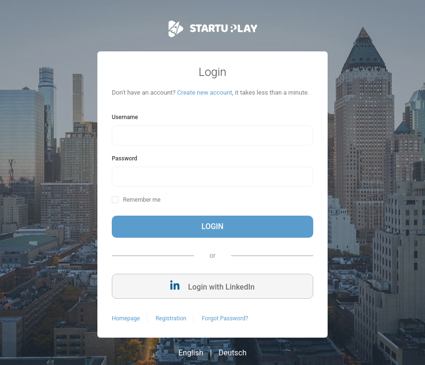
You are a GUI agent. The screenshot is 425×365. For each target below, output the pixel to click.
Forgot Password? (225, 318)
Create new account (204, 92)
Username (125, 117)
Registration (170, 318)
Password (124, 158)
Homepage (126, 318)
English (190, 352)
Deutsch (233, 352)
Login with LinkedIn (212, 286)
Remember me (141, 199)
